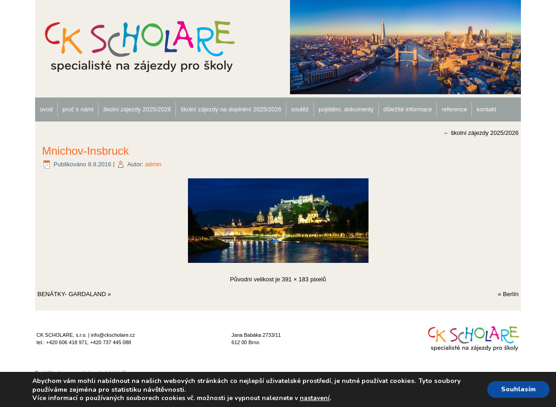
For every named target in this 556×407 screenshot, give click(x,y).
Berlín (511, 294)
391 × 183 (295, 279)
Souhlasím (518, 389)
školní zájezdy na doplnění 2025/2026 (231, 109)
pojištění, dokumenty (346, 109)
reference (454, 109)
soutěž (299, 109)
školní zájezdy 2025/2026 (137, 109)
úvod (46, 109)
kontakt (486, 109)
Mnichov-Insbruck (85, 151)
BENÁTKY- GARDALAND (71, 294)
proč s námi (77, 109)
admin (153, 164)
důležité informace (407, 109)
